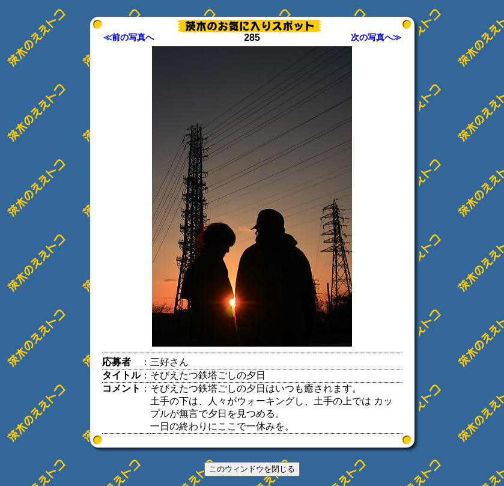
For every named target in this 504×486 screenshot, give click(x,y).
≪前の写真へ (128, 37)
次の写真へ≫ (376, 37)
